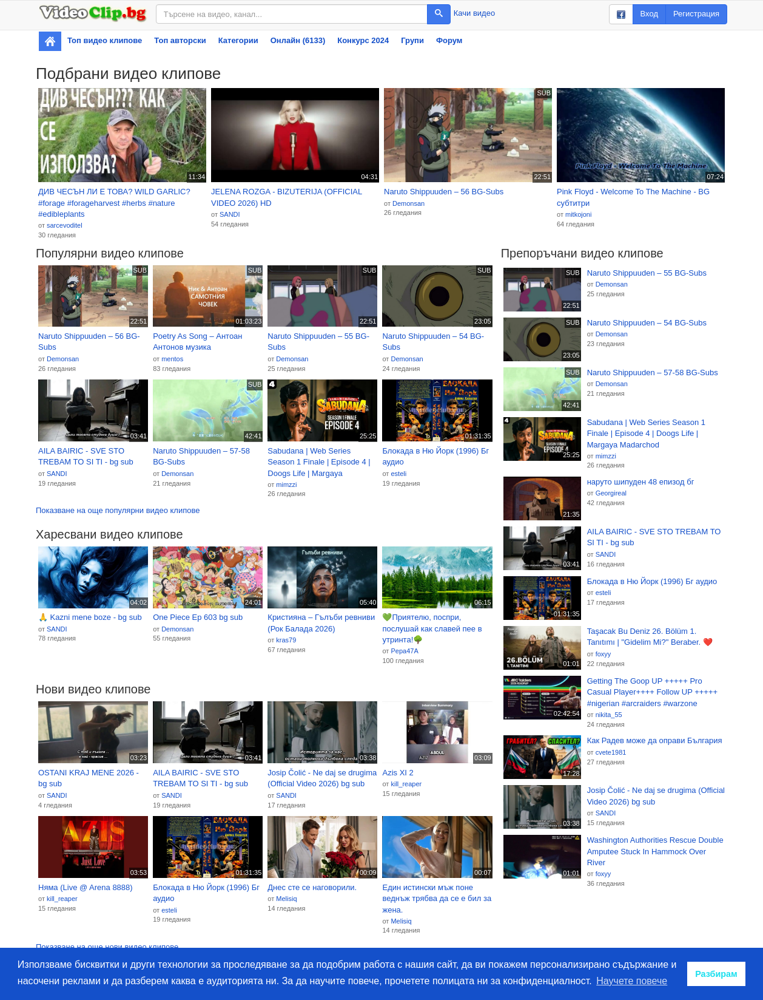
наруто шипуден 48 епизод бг (640, 481)
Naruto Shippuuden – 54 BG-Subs (433, 342)
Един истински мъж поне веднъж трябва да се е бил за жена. (436, 898)
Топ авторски (180, 40)
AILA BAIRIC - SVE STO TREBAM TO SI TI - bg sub (85, 456)
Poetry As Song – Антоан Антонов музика (197, 342)
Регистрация (696, 13)
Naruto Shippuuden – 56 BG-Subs (443, 191)
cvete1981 (611, 752)
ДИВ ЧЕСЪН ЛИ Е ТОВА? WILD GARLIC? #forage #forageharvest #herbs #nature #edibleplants (114, 203)
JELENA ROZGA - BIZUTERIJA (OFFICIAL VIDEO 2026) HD (286, 197)
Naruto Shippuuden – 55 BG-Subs (318, 342)
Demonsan (408, 203)
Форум (449, 40)
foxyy (603, 654)
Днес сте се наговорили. (312, 887)
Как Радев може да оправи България (654, 740)
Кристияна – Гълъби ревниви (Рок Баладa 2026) (321, 623)
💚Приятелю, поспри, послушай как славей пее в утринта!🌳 (432, 628)
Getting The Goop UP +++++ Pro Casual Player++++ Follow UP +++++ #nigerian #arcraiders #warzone (652, 692)
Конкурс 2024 (363, 40)
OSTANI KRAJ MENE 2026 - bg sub (88, 778)
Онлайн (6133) (298, 40)
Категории (238, 40)
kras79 (286, 640)
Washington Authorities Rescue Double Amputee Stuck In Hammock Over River (655, 851)
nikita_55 (609, 714)
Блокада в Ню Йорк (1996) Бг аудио (435, 456)
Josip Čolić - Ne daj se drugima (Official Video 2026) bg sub (322, 778)
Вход (649, 13)
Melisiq (286, 898)
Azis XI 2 (397, 772)
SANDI (230, 214)
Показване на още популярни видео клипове (118, 510)
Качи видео (474, 13)
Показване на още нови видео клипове (107, 946)
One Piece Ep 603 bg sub (198, 617)
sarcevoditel (64, 225)
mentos (172, 358)
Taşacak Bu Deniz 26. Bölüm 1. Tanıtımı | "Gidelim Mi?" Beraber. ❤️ (650, 637)
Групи (412, 40)
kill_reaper (406, 783)
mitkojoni (578, 214)
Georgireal (611, 493)
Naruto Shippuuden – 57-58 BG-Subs (201, 456)
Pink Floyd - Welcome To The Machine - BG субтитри (633, 197)
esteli (398, 473)
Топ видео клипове (104, 40)
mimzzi (286, 484)
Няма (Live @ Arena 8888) (85, 887)
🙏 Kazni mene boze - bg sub (90, 617)
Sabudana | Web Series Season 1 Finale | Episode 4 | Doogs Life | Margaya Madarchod (318, 462)
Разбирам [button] (716, 974)
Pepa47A (404, 651)
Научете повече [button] (631, 981)
